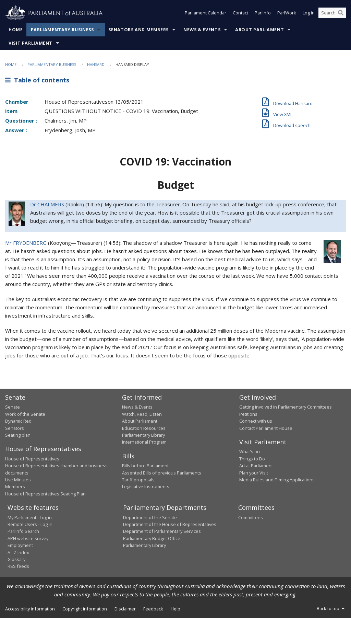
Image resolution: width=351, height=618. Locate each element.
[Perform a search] (341, 13)
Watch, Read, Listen (142, 414)
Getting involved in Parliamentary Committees (285, 407)
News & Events (201, 30)
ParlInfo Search (23, 531)
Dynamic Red (18, 421)
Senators (14, 428)
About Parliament (259, 30)
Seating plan (18, 435)
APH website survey (28, 538)
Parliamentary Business (62, 30)
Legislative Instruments (145, 486)
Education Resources (144, 428)
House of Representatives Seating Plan (45, 494)
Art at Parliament (256, 465)
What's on (249, 451)
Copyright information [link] (84, 609)
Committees (250, 517)
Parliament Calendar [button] (205, 13)
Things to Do (252, 459)
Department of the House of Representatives (169, 524)
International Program (144, 442)
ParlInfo (263, 13)
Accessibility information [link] (30, 609)
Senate (12, 407)
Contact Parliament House (265, 428)
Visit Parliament (30, 43)
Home (16, 30)
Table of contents (37, 80)
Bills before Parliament (145, 465)
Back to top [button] (331, 608)
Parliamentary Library (143, 435)
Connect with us (255, 421)
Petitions (248, 414)
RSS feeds (18, 566)
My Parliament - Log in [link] (30, 517)
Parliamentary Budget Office (151, 538)
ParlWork (286, 13)
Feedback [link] (153, 609)
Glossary (16, 559)
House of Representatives (32, 459)
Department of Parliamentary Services (162, 531)
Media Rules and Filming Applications (277, 480)
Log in (309, 13)
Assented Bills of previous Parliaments (161, 473)
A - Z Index (18, 552)
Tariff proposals (138, 480)
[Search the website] (332, 13)
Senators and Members (138, 30)
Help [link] (175, 609)
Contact (240, 13)
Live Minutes (18, 480)
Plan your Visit (253, 473)
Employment (20, 545)
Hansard (96, 64)
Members (15, 486)
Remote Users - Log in (30, 524)
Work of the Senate (25, 414)
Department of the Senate (150, 517)
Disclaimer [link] (125, 609)
